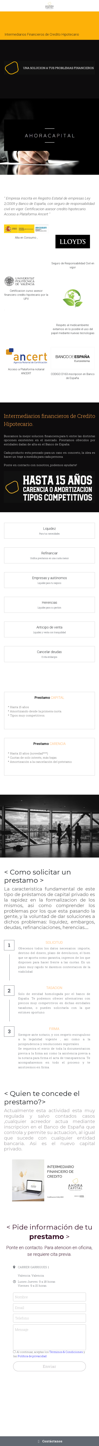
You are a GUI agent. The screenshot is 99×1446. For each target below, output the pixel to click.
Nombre (21, 1297)
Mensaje (21, 1329)
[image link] (26, 228)
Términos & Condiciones (66, 1352)
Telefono (22, 1318)
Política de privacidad (32, 1356)
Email (19, 1307)
